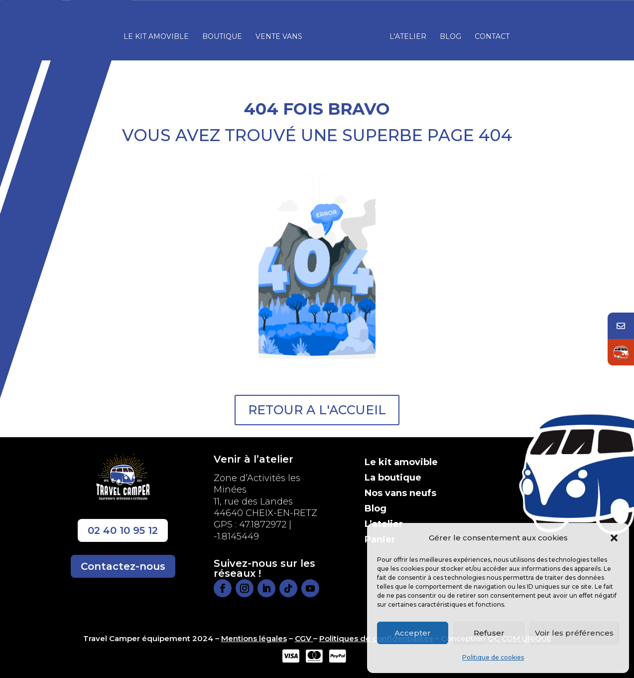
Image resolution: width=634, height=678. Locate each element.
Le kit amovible (159, 34)
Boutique (225, 34)
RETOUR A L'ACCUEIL (317, 409)
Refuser (489, 633)
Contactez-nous (123, 566)
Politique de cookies (493, 657)
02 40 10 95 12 (123, 530)
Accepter (412, 633)
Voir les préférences (574, 633)
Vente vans (281, 34)
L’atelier (404, 34)
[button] (614, 538)
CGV (304, 638)
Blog (447, 34)
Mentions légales (254, 638)
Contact (489, 34)
